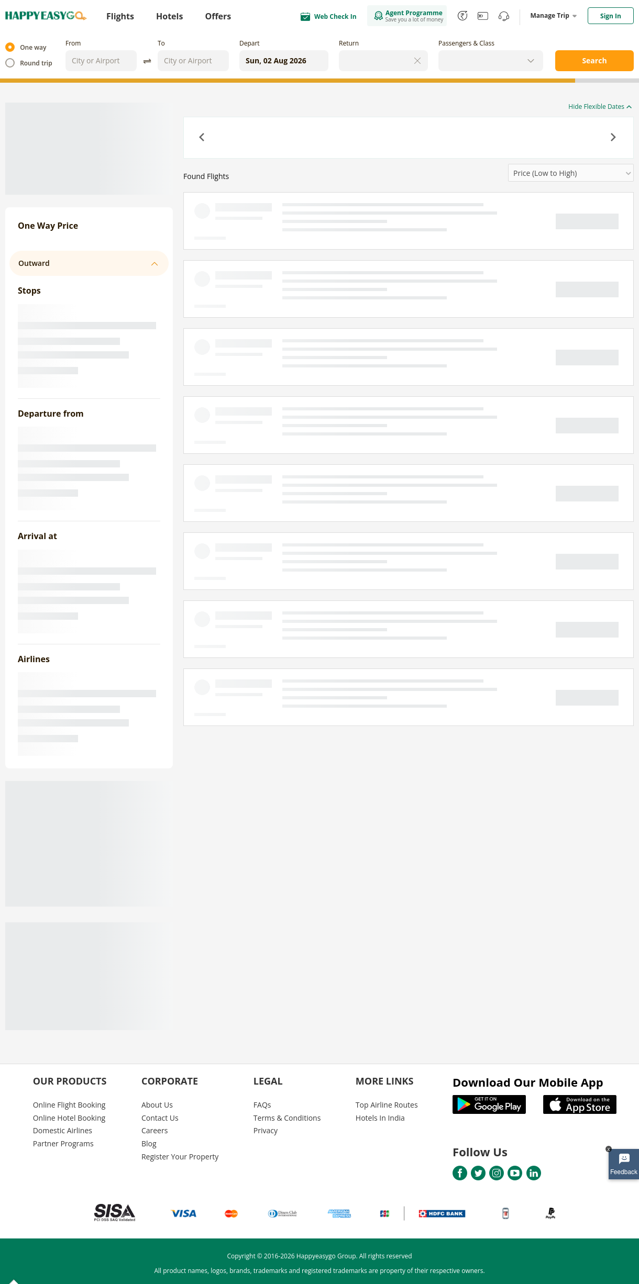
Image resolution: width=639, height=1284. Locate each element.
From (73, 43)
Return (349, 43)
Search (594, 60)
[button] (203, 138)
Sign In (610, 16)
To (161, 43)
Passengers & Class (466, 43)
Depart (249, 43)
